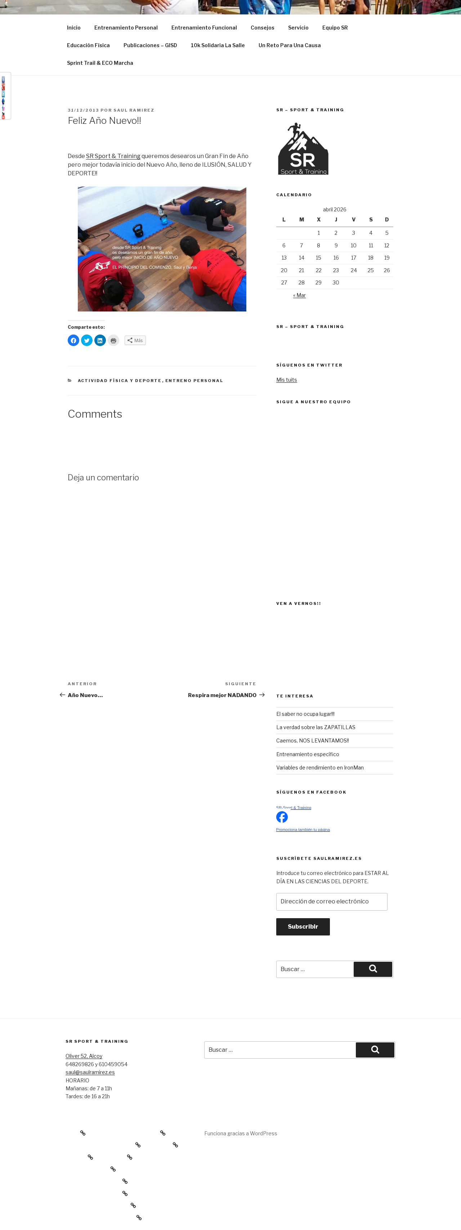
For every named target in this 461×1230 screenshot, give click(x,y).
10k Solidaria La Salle (218, 45)
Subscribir (303, 926)
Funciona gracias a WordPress (240, 1133)
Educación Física (88, 45)
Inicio (74, 27)
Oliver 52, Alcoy (84, 1056)
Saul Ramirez (134, 110)
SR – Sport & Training (310, 326)
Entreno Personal (194, 380)
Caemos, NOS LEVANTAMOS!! (312, 740)
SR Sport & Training (113, 156)
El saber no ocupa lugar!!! (305, 714)
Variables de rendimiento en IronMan (320, 767)
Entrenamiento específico (307, 754)
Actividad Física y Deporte (120, 380)
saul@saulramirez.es (90, 1072)
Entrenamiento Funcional (204, 27)
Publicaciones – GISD (150, 45)
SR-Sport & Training (294, 807)
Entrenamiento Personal (126, 27)
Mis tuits (286, 380)
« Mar (299, 295)
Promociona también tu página (303, 829)
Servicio (298, 27)
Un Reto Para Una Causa (290, 45)
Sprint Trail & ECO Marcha (100, 63)
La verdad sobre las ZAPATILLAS (315, 727)
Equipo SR (335, 27)
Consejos (262, 27)
